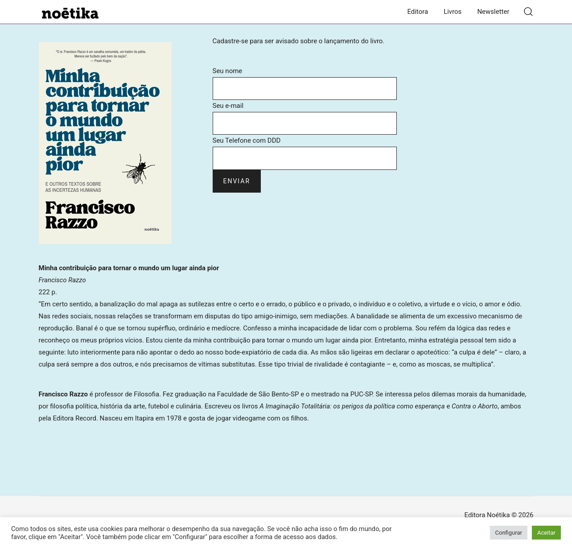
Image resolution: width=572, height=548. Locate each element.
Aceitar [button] (546, 532)
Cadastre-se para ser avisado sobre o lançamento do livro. (299, 41)
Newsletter (493, 12)
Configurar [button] (508, 532)
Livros (452, 12)
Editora (417, 12)
